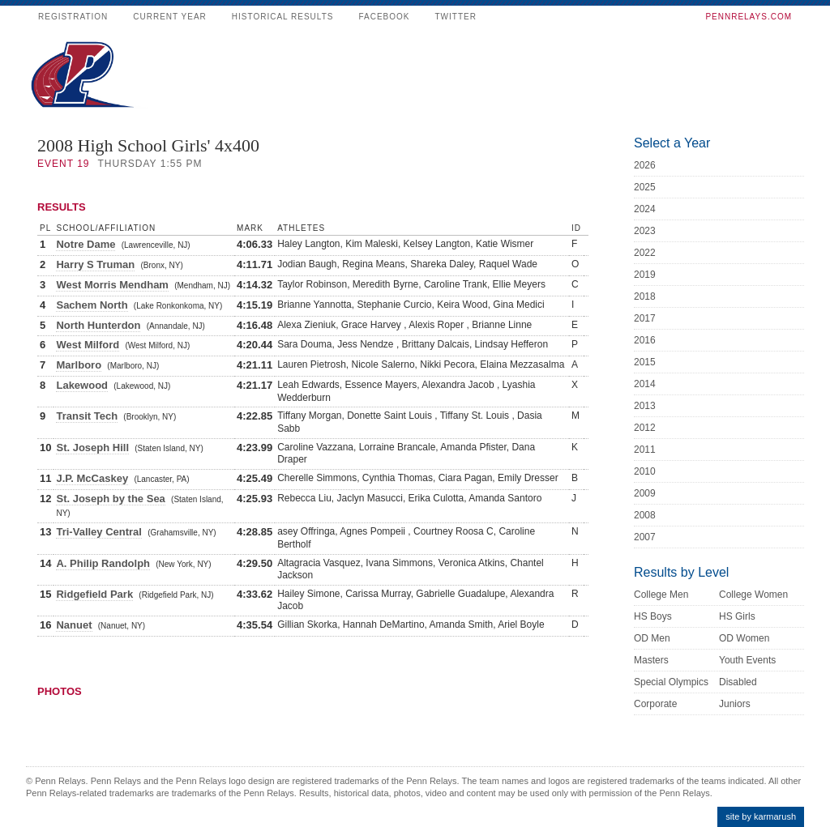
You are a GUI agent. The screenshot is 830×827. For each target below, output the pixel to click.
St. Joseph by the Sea (110, 498)
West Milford (87, 345)
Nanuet (74, 625)
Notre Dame (85, 244)
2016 (645, 340)
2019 (645, 274)
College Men (661, 594)
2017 (645, 318)
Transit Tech (87, 416)
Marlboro (78, 365)
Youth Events (747, 660)
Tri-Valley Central (99, 532)
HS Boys (653, 616)
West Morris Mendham (112, 285)
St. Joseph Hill (92, 447)
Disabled (738, 682)
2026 (645, 165)
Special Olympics (671, 682)
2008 (645, 515)
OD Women (744, 638)
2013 (645, 405)
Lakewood (82, 385)
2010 (645, 471)
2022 (645, 252)
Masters (651, 660)
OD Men (652, 638)
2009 (645, 493)
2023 (645, 231)
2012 (645, 427)
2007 (645, 537)
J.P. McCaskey (92, 478)
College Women (753, 594)
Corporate (655, 704)
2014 (645, 384)
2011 (645, 449)
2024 (645, 209)
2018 (645, 296)
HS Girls (737, 616)
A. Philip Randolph (103, 563)
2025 (645, 187)
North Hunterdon (98, 325)
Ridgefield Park (94, 594)
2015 (645, 362)
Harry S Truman (95, 264)
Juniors (735, 704)
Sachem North (91, 305)
